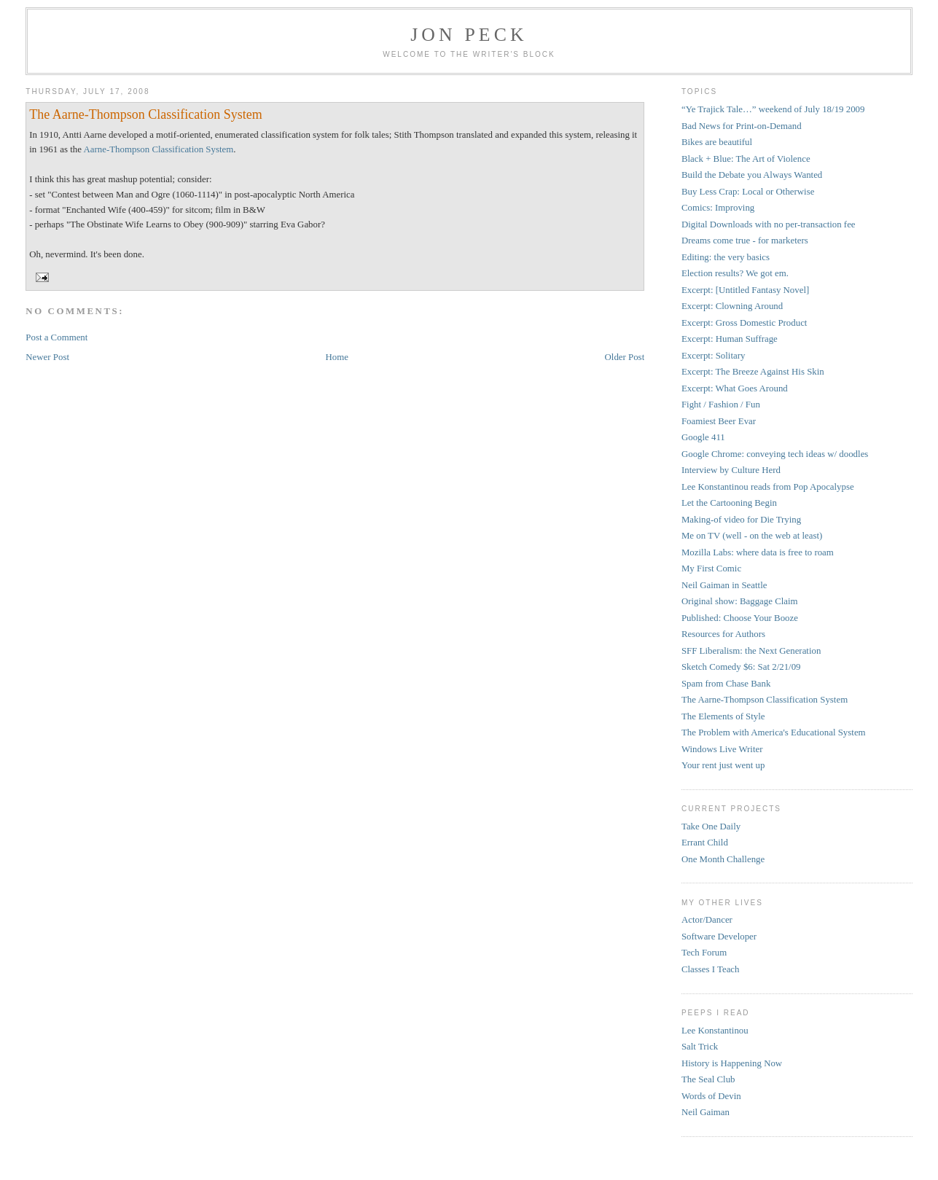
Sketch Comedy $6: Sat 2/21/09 (741, 667)
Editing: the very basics (725, 257)
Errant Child (704, 842)
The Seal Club (708, 1079)
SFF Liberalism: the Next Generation (751, 651)
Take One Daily (710, 826)
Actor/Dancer (706, 920)
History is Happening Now (731, 1063)
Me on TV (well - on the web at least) (751, 536)
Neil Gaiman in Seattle (724, 585)
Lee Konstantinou (715, 1030)
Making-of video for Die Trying (741, 520)
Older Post (625, 357)
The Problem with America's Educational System (773, 732)
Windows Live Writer (722, 749)
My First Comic (711, 568)
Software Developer (719, 936)
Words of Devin (711, 1096)
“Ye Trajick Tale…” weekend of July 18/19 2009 (773, 109)
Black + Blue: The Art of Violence (745, 159)
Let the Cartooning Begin (729, 503)
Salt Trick (699, 1047)
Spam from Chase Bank (726, 684)
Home (337, 357)
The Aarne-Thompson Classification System (145, 114)
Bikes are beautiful (716, 142)
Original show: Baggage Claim (739, 601)
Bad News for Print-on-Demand (741, 126)
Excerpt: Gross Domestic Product (744, 323)
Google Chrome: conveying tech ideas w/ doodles (774, 454)
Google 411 (703, 437)
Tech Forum (704, 952)
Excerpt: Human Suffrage (729, 339)
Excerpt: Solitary (713, 356)
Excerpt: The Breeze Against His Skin (752, 372)
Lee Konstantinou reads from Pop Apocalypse (767, 487)
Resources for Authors (723, 634)
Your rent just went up (723, 765)
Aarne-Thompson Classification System (158, 149)
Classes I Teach (710, 969)
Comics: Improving (717, 208)
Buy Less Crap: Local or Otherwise (748, 192)
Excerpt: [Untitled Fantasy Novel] (745, 290)
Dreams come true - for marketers (744, 240)
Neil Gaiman (705, 1112)
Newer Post (47, 357)
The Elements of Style (723, 716)
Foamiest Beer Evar (718, 421)
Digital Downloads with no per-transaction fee (768, 224)
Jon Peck (469, 34)
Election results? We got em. (735, 273)
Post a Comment (56, 337)
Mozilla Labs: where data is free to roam (757, 552)
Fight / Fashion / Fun (720, 404)
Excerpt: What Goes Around (734, 388)
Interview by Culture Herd (731, 470)
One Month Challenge (723, 859)
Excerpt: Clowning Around (732, 306)
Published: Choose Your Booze (739, 618)
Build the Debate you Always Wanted (751, 175)
